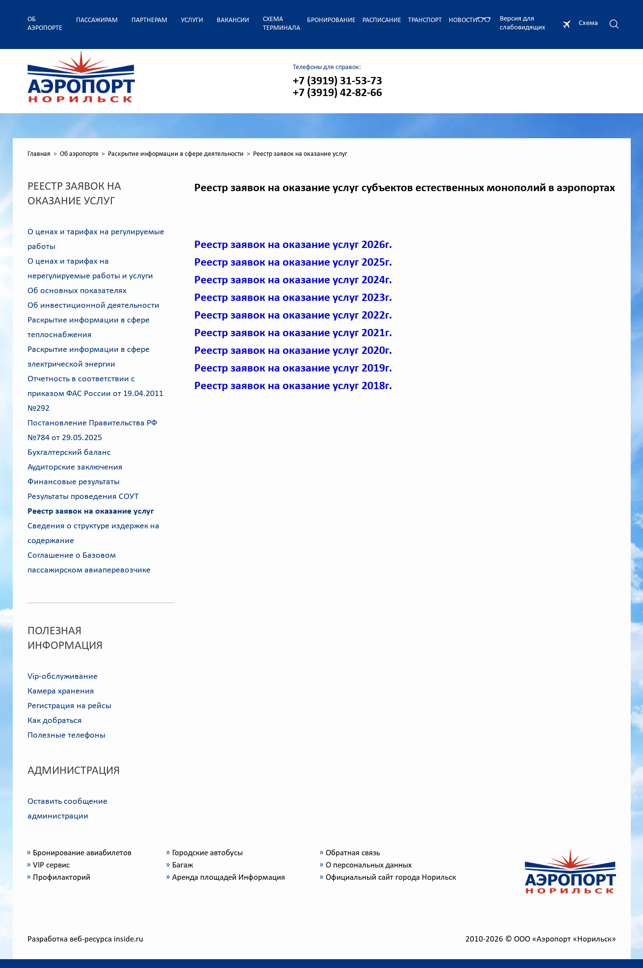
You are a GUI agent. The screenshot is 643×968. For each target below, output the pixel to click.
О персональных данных (369, 865)
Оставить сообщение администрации (67, 809)
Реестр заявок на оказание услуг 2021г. (293, 333)
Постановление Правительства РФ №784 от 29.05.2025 (92, 431)
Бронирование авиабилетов (82, 853)
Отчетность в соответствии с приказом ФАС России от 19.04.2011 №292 (95, 393)
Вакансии (233, 20)
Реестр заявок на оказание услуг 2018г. (293, 386)
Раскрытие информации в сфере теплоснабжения (88, 328)
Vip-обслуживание (62, 676)
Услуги (192, 20)
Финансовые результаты (73, 482)
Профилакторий (61, 877)
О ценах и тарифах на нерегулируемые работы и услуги (90, 269)
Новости (463, 20)
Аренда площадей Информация (228, 877)
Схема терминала (281, 24)
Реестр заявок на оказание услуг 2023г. (293, 298)
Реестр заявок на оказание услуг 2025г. (293, 263)
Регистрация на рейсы (69, 706)
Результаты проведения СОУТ (83, 496)
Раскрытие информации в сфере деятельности (176, 154)
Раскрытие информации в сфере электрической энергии (88, 357)
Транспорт (425, 20)
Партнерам (149, 20)
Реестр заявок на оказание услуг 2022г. (293, 316)
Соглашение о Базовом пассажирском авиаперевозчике (89, 563)
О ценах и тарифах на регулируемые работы (95, 239)
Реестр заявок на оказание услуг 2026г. (293, 245)
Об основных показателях (77, 291)
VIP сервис (51, 865)
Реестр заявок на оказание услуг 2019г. (293, 368)
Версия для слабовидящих (522, 23)
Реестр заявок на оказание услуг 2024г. (293, 280)
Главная (39, 154)
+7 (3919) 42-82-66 (337, 93)
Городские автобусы (207, 853)
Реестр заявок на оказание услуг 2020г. (293, 351)
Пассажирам (97, 20)
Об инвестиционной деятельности (93, 305)
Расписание (381, 20)
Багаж (182, 865)
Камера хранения (60, 691)
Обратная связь (353, 853)
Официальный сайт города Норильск (391, 877)
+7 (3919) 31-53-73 (337, 81)
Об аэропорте (44, 24)
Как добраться (54, 720)
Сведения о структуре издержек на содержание (93, 533)
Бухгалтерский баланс (69, 452)
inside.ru (128, 939)
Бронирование (331, 20)
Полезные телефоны (66, 735)
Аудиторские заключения (75, 467)
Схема (588, 23)
